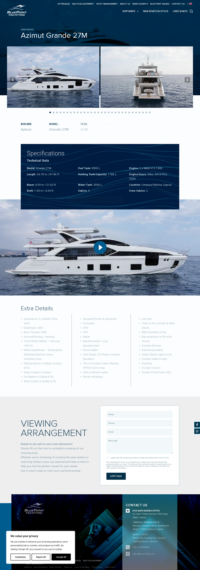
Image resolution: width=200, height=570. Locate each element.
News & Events (140, 4)
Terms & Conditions (82, 567)
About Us (125, 4)
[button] (50, 112)
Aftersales (64, 4)
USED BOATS (180, 11)
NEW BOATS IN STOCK (155, 11)
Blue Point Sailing (159, 4)
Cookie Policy (110, 567)
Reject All (41, 557)
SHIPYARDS (130, 11)
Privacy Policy (97, 567)
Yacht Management (107, 4)
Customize (20, 557)
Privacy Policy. (163, 458)
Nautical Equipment (83, 4)
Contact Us (178, 4)
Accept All (61, 557)
